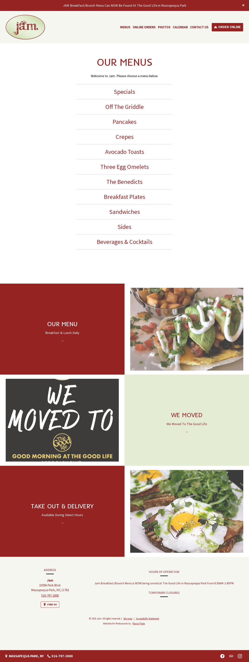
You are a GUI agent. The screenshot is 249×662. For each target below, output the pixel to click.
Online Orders (144, 27)
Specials (124, 92)
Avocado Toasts (124, 152)
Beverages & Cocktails (124, 242)
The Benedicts (124, 182)
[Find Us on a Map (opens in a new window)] (50, 606)
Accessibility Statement (147, 618)
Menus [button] (125, 27)
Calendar (180, 27)
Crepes (125, 137)
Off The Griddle (124, 107)
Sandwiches (124, 212)
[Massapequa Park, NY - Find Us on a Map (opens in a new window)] (24, 656)
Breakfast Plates (124, 197)
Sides (124, 227)
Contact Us (199, 27)
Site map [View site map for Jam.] (127, 618)
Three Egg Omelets (124, 167)
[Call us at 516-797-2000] (60, 656)
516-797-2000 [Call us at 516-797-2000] (50, 597)
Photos (164, 27)
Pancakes (124, 122)
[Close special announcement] (243, 5)
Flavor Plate (138, 623)
